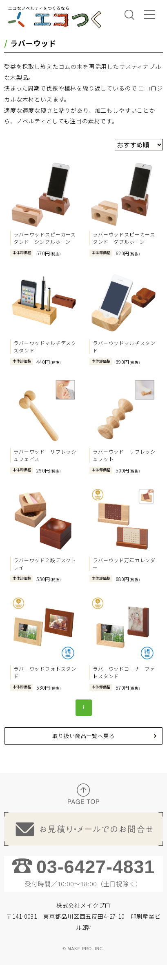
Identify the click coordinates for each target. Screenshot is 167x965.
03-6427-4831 (95, 866)
